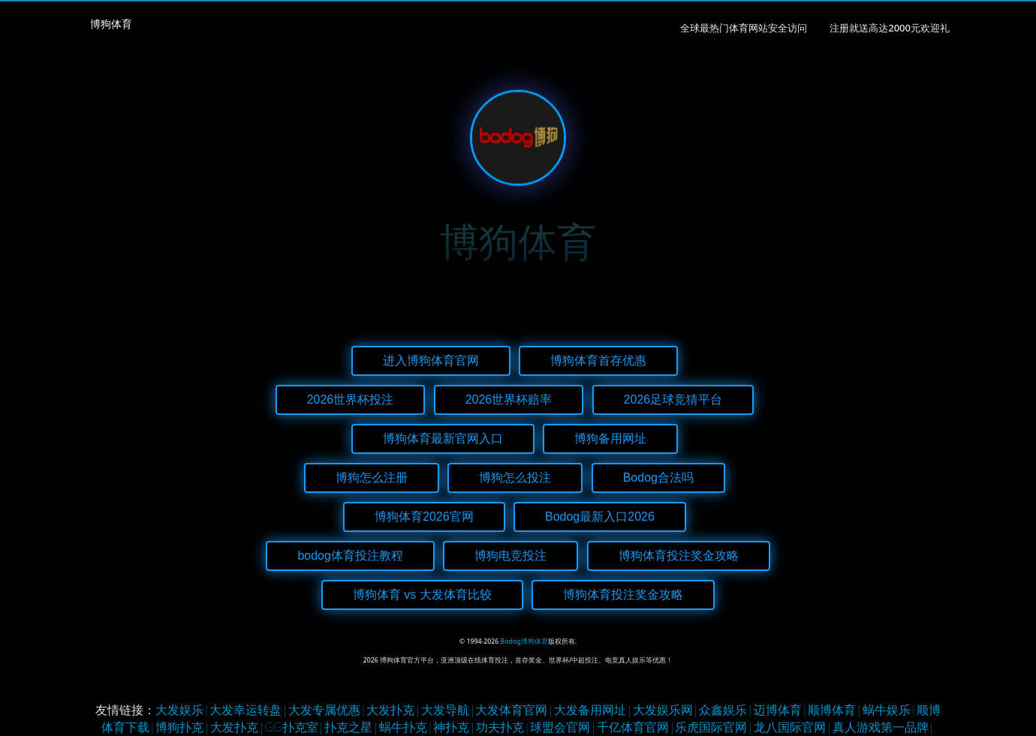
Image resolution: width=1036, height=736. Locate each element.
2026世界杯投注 (350, 399)
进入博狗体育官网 (431, 360)
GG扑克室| (295, 727)
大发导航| (448, 709)
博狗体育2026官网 (424, 516)
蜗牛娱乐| (890, 709)
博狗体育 (111, 24)
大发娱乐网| (666, 709)
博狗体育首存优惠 (598, 360)
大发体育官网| (514, 709)
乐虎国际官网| (714, 727)
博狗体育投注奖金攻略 (679, 555)
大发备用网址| (593, 709)
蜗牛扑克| (406, 727)
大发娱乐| (182, 709)
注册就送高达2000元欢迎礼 (890, 28)
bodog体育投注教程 (350, 555)
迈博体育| (781, 709)
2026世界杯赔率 (509, 399)
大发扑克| (393, 709)
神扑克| (454, 727)
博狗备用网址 (610, 438)
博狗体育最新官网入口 (443, 438)
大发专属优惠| (327, 709)
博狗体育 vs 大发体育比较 (422, 594)
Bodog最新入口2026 (600, 516)
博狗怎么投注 (515, 477)
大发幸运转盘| (248, 709)
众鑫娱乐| (726, 709)
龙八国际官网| (793, 727)
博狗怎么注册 (372, 477)
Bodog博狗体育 (524, 641)
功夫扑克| (503, 727)
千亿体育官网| (636, 727)
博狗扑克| (182, 727)
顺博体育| (835, 709)
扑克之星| (351, 727)
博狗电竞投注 (510, 555)
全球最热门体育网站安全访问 (743, 28)
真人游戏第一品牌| (884, 727)
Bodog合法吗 (658, 477)
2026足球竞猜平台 (673, 399)
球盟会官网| (563, 727)
